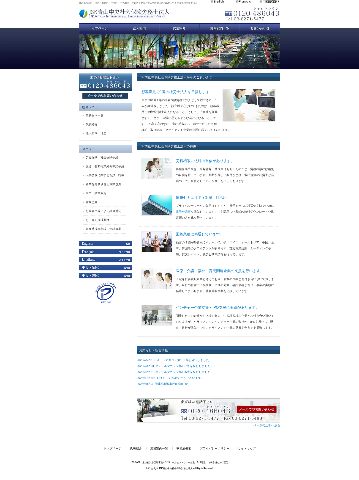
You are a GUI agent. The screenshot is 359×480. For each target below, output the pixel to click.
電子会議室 (183, 211)
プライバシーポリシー (214, 448)
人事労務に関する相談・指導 (105, 175)
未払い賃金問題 (96, 193)
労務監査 (92, 202)
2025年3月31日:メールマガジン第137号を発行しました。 (175, 366)
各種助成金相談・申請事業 (103, 229)
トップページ (99, 28)
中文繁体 (269, 1)
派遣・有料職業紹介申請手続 (105, 166)
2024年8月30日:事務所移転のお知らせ (162, 384)
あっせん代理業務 (97, 220)
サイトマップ (247, 448)
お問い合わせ (260, 28)
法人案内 (139, 28)
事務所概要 (183, 448)
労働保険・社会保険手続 (102, 157)
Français (247, 1)
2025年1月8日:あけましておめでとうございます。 (170, 378)
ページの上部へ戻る (266, 425)
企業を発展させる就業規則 (103, 184)
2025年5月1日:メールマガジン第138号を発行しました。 (174, 360)
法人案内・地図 (96, 133)
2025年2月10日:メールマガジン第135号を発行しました (174, 372)
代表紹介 (92, 124)
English (223, 1)
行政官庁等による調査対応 (103, 211)
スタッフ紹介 (179, 28)
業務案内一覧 (220, 28)
